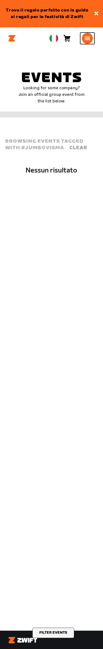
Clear (78, 148)
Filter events (53, 632)
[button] (96, 14)
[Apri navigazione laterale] (87, 38)
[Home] (12, 38)
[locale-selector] (53, 38)
